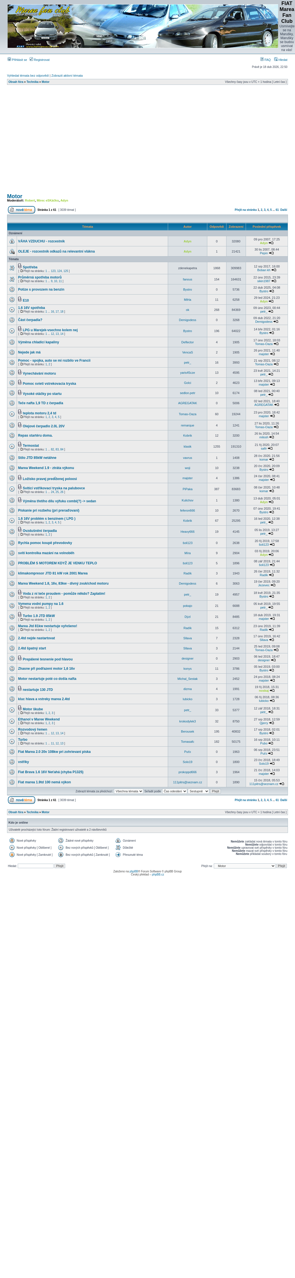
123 (53, 271)
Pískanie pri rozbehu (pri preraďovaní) (48, 510)
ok (187, 309)
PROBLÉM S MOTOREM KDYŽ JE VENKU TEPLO (57, 563)
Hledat (280, 59)
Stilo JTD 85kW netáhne (37, 458)
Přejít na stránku (246, 209)
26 (61, 492)
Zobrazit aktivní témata (67, 75)
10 (55, 281)
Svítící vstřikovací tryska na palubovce (54, 488)
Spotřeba (30, 267)
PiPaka (188, 489)
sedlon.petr (187, 393)
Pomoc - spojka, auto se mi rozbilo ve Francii (54, 360)
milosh (263, 437)
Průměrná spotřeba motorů (40, 277)
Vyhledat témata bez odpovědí (28, 75)
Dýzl (187, 616)
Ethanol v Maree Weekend (39, 719)
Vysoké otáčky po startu (42, 394)
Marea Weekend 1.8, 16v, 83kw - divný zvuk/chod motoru (63, 583)
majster (264, 354)
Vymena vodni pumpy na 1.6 (40, 604)
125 (65, 271)
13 (57, 333)
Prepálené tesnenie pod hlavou (48, 659)
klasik (187, 446)
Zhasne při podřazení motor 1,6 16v (46, 669)
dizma (187, 689)
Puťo (187, 751)
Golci (187, 382)
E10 (26, 300)
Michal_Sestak (187, 678)
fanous (187, 279)
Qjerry (263, 723)
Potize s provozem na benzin (41, 289)
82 (52, 449)
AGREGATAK (187, 403)
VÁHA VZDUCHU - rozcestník (41, 241)
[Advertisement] (53, 141)
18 (61, 311)
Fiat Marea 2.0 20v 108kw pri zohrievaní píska (54, 752)
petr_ (263, 311)
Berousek (187, 731)
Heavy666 (187, 531)
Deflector (187, 342)
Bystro (187, 289)
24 (52, 492)
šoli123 (188, 543)
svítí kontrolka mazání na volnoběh (46, 553)
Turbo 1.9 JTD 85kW (39, 616)
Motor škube (33, 709)
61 (277, 209)
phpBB (133, 871)
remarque (187, 425)
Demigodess (187, 320)
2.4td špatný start (32, 648)
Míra (187, 553)
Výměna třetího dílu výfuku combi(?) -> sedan (59, 501)
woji (187, 468)
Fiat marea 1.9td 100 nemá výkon (44, 782)
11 (60, 281)
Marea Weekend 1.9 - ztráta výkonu (46, 468)
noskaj (264, 690)
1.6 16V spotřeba (31, 308)
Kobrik (187, 435)
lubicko (187, 699)
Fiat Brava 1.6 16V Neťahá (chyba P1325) (50, 772)
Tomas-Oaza (263, 344)
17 (57, 311)
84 (61, 449)
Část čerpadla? (30, 320)
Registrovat (40, 59)
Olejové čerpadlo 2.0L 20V (44, 426)
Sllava (187, 638)
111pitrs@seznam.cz (187, 782)
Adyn (64, 200)
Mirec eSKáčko (48, 200)
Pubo (264, 743)
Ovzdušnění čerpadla (40, 531)
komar (263, 459)
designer (187, 658)
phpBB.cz (158, 874)
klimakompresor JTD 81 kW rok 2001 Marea (53, 573)
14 (61, 333)
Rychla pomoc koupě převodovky (45, 543)
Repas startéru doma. (35, 435)
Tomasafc (187, 741)
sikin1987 (263, 281)
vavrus (187, 457)
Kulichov (187, 500)
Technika (33, 81)
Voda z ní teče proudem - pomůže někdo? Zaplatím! (64, 594)
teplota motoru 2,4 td (39, 413)
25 (57, 492)
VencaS (187, 352)
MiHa (187, 299)
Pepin (264, 253)
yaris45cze (187, 372)
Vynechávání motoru (39, 373)
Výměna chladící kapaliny (38, 342)
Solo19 (187, 762)
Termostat (31, 446)
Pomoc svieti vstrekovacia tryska (49, 384)
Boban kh (263, 270)
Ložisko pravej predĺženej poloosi (50, 479)
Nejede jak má (29, 352)
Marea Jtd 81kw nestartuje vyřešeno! (47, 626)
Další (283, 209)
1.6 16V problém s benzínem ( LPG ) (46, 519)
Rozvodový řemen (32, 729)
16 (52, 311)
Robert (30, 200)
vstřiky (23, 762)
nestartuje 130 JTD (38, 690)
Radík (188, 573)
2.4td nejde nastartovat (36, 638)
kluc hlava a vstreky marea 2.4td (44, 699)
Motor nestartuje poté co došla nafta (47, 679)
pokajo (187, 605)
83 (57, 449)
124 (59, 271)
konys (188, 668)
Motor (46, 81)
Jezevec (263, 585)
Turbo (22, 740)
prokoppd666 (188, 772)
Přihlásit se (17, 59)
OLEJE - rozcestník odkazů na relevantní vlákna (56, 251)
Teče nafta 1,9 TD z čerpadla (40, 403)
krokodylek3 (187, 721)
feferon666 (187, 510)
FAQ (265, 59)
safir (264, 448)
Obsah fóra (15, 81)
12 (52, 333)
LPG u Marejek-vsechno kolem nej (50, 330)
